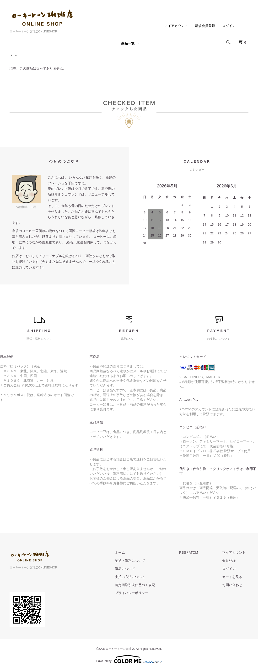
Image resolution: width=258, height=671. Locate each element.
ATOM (199, 553)
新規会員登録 (205, 26)
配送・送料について (138, 561)
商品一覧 (127, 43)
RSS (188, 553)
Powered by (128, 659)
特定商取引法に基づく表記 (143, 585)
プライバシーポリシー (139, 593)
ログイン (229, 26)
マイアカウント (176, 26)
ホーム (14, 55)
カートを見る (235, 577)
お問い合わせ (235, 585)
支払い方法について (138, 577)
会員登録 (231, 561)
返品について (133, 569)
